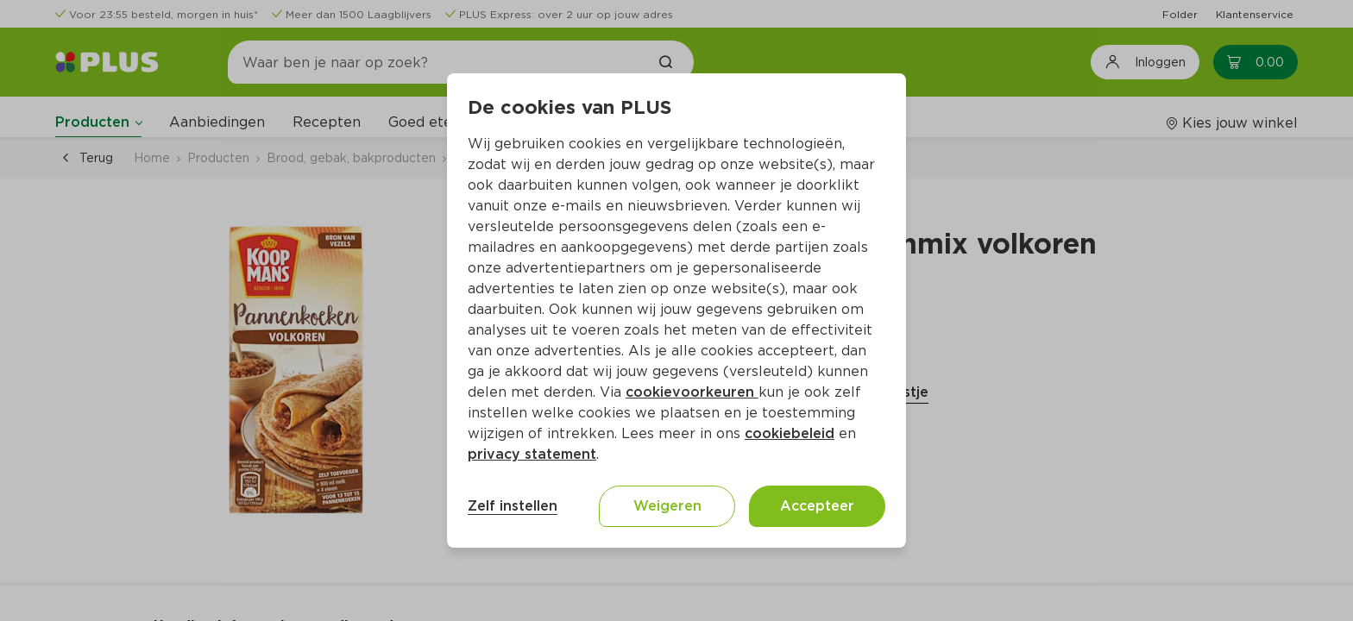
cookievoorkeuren (692, 392)
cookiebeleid (789, 433)
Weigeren (667, 506)
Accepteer (817, 506)
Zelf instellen (512, 506)
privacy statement (532, 454)
